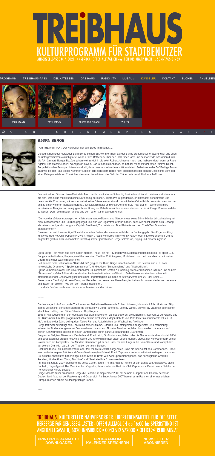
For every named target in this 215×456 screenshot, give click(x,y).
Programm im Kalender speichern (107, 441)
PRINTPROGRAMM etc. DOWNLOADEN (59, 441)
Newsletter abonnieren (156, 441)
